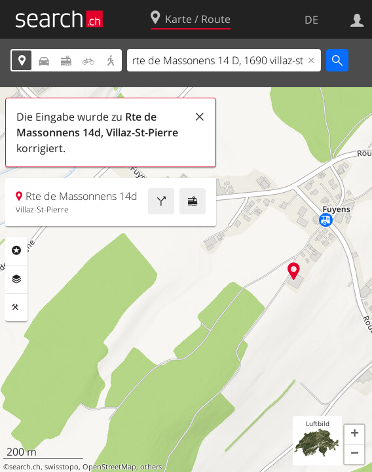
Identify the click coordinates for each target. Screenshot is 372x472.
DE (311, 19)
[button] (354, 434)
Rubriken (16, 250)
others (151, 466)
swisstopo (62, 466)
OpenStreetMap (109, 466)
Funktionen (16, 307)
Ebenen (16, 279)
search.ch (25, 466)
